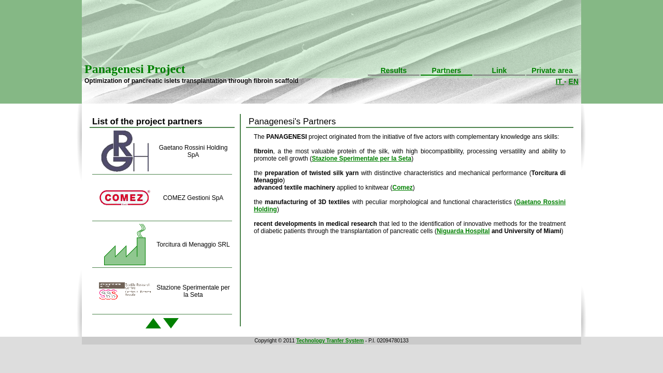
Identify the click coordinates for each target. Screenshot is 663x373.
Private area (551, 70)
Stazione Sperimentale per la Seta (361, 158)
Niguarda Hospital (463, 231)
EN (574, 81)
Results (394, 70)
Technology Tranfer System (330, 340)
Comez (402, 187)
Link (499, 70)
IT (560, 81)
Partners (447, 70)
